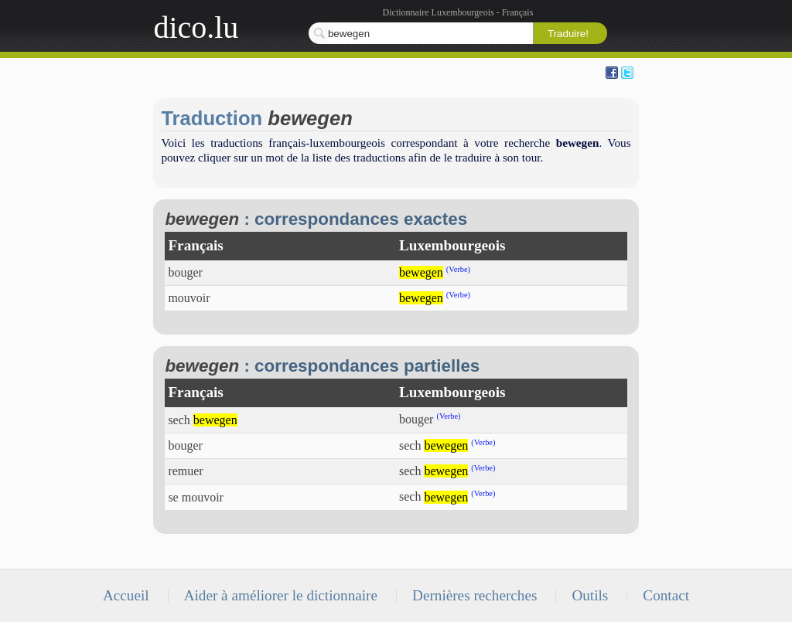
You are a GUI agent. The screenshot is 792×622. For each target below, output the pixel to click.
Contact (666, 595)
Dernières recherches (474, 595)
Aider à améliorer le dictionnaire (280, 595)
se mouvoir (196, 497)
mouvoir (189, 297)
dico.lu (195, 27)
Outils (590, 595)
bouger (185, 272)
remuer (185, 471)
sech (202, 420)
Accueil (126, 595)
